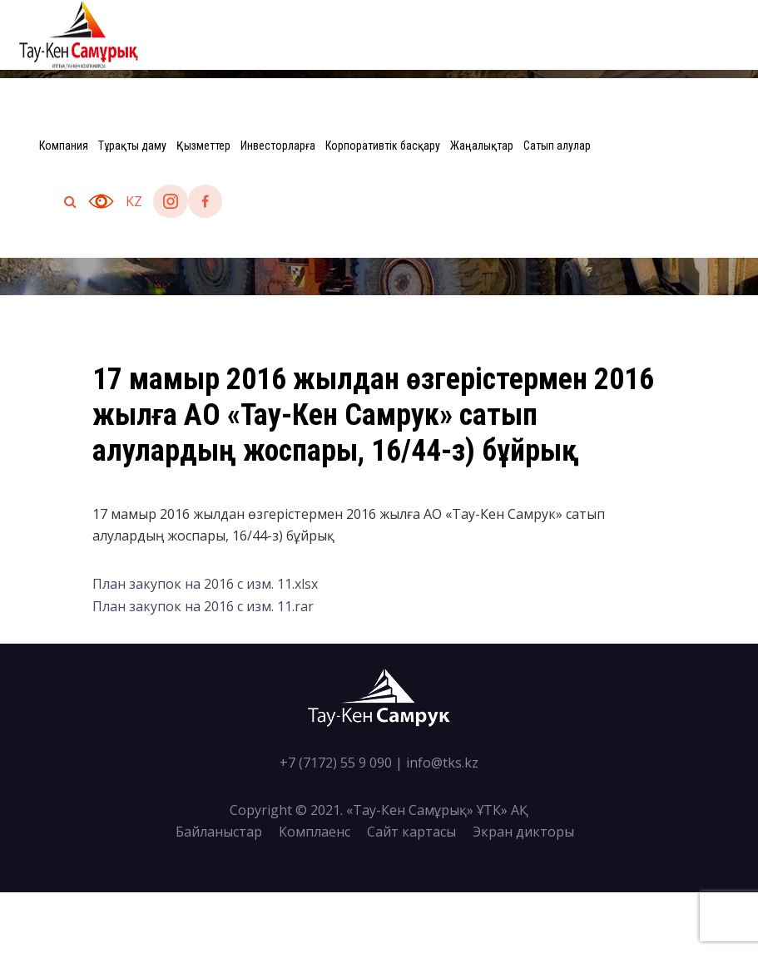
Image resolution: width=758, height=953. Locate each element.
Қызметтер (203, 145)
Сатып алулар (557, 145)
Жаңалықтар (481, 145)
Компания (63, 145)
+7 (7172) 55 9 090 (336, 762)
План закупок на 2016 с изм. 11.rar (203, 606)
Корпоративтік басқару (382, 145)
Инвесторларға (277, 145)
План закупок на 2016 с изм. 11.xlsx (205, 584)
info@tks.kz (442, 762)
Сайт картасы (411, 831)
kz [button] (134, 201)
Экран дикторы (523, 831)
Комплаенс (314, 831)
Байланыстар (219, 831)
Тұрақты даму (132, 145)
